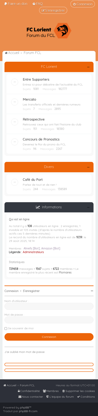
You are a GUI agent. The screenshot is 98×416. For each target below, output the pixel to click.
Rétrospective (34, 119)
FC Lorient (49, 66)
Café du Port (33, 179)
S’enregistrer (31, 291)
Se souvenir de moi (21, 328)
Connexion (11, 291)
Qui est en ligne (19, 219)
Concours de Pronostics (41, 139)
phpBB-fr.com (28, 411)
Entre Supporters (36, 79)
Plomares (65, 272)
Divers (49, 167)
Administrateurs (33, 252)
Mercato (29, 99)
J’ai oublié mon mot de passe (24, 352)
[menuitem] (15, 3)
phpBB (24, 407)
